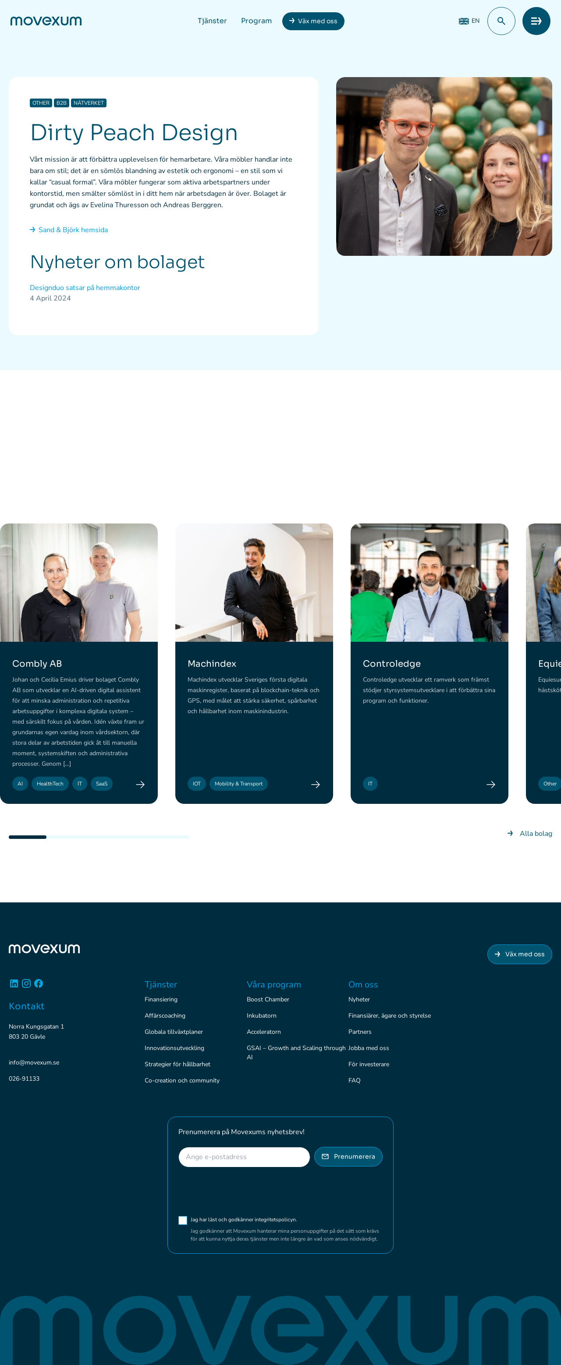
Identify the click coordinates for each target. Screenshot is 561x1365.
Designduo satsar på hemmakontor (85, 288)
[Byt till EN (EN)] (469, 21)
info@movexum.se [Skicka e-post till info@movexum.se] (34, 1063)
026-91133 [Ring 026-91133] (24, 1079)
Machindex (212, 664)
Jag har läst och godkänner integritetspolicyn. (256, 1219)
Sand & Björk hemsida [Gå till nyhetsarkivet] (69, 230)
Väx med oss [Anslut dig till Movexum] (520, 954)
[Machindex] (315, 785)
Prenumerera (348, 1156)
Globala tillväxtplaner (174, 1032)
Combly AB (37, 664)
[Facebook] (38, 987)
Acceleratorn (264, 1032)
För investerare (368, 1064)
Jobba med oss (368, 1048)
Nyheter (359, 999)
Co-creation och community (182, 1080)
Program (256, 20)
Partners (360, 1032)
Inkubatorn (262, 1015)
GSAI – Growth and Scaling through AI (296, 1052)
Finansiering (161, 999)
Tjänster (212, 20)
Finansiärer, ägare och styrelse (389, 1015)
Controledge (392, 664)
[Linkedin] (14, 987)
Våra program (274, 984)
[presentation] (245, 1191)
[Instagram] (26, 987)
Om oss (363, 984)
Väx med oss (317, 21)
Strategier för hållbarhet (177, 1064)
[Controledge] (491, 785)
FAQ (354, 1080)
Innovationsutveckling (174, 1048)
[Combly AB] (140, 785)
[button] (501, 21)
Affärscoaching (165, 1015)
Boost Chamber (268, 999)
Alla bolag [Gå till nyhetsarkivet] (530, 834)
